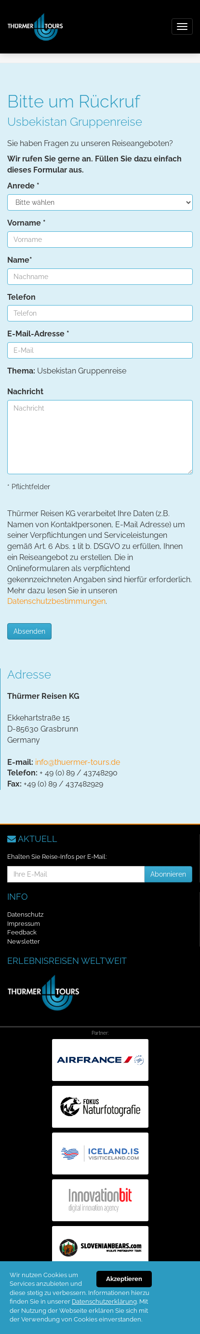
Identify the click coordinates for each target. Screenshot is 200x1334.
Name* (19, 260)
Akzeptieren (124, 1278)
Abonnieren (168, 874)
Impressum (23, 923)
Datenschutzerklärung (104, 1301)
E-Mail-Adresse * (38, 333)
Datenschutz (25, 914)
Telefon (21, 297)
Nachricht (25, 391)
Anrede (23, 185)
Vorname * (26, 222)
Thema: (21, 370)
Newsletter (23, 941)
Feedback (22, 932)
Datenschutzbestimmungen (56, 601)
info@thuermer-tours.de (77, 762)
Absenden (29, 631)
